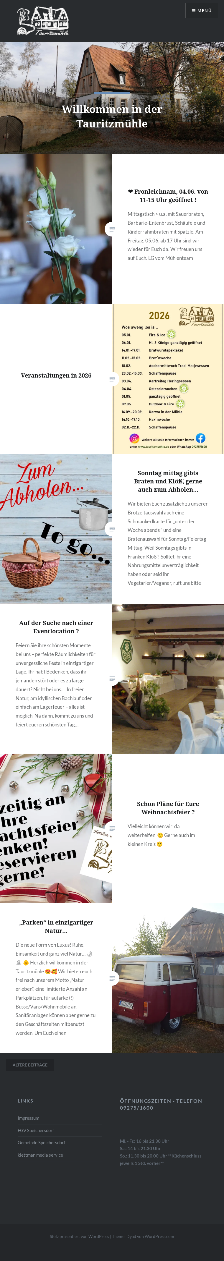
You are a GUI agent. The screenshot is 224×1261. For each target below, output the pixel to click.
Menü (204, 10)
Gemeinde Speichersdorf (41, 1142)
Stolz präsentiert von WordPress (79, 1236)
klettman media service (40, 1155)
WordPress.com (159, 1236)
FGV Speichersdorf (36, 1130)
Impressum (28, 1118)
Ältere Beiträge (30, 1064)
